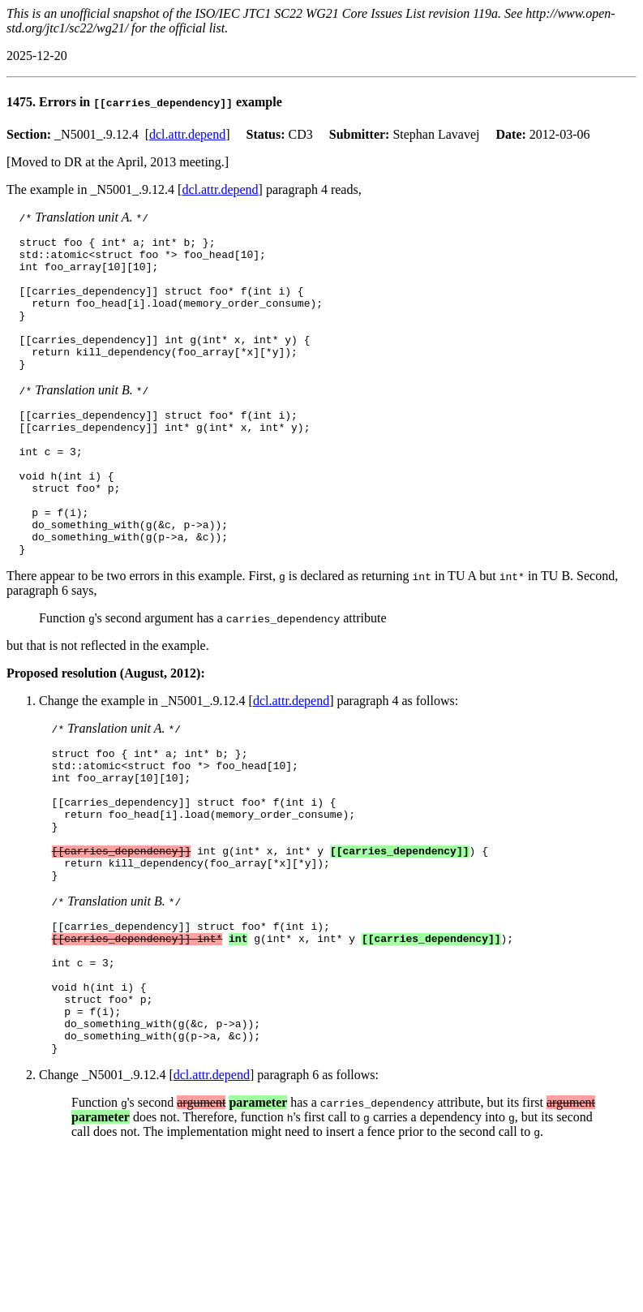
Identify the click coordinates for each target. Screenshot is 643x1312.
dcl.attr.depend (187, 134)
